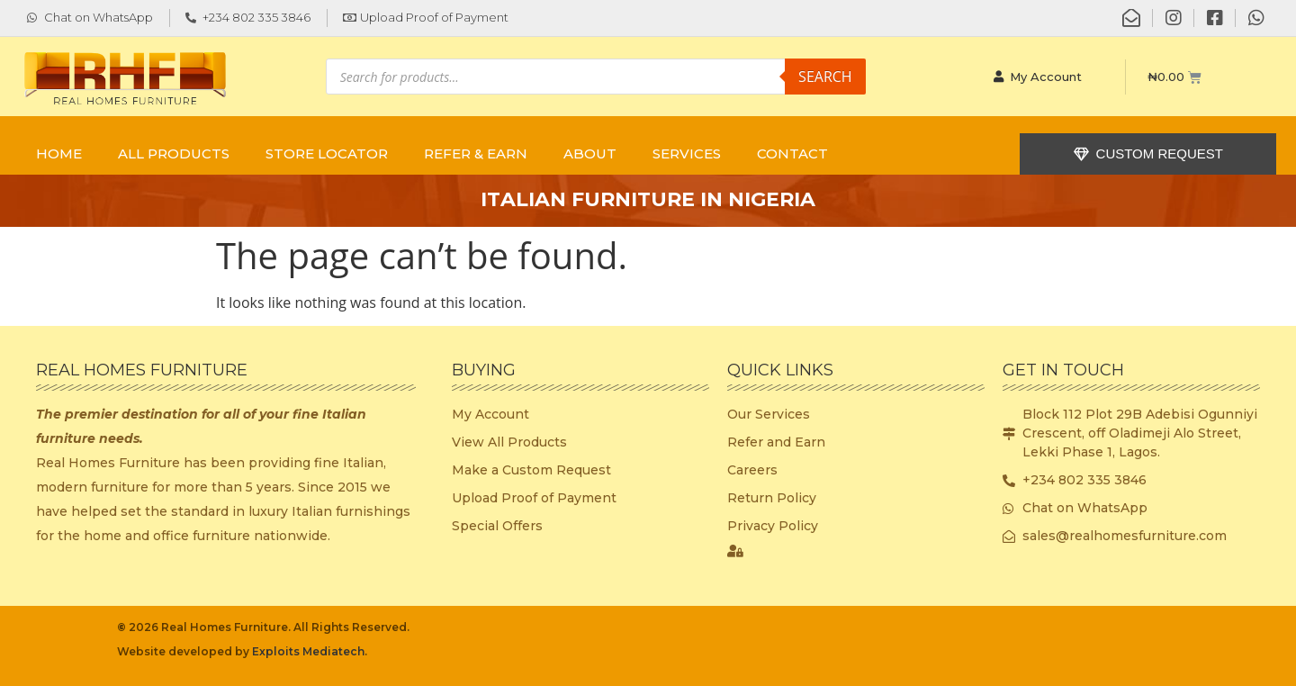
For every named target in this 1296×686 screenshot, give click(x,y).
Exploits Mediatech (308, 651)
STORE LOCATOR (327, 153)
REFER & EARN (475, 153)
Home (59, 153)
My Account (1038, 76)
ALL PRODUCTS (174, 153)
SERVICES (686, 153)
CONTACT (792, 153)
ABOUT (589, 153)
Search (825, 76)
